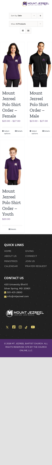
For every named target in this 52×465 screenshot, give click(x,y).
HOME (7, 251)
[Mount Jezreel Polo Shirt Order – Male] (40, 64)
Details (19, 131)
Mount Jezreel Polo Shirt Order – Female (11, 104)
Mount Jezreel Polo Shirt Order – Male (39, 104)
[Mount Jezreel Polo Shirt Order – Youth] (12, 162)
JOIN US (30, 261)
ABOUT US (10, 256)
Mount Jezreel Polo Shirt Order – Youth (11, 202)
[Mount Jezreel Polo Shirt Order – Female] (12, 64)
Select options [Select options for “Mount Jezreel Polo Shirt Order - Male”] (35, 132)
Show (18, 24)
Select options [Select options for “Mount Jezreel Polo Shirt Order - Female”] (7, 132)
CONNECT (31, 256)
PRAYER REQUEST (36, 266)
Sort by (16, 15)
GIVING (29, 251)
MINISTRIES (10, 261)
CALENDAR (11, 266)
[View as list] (28, 30)
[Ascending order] (40, 16)
